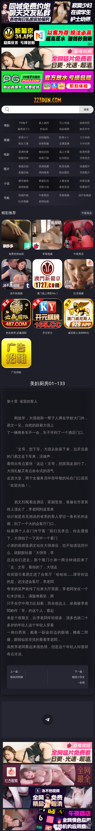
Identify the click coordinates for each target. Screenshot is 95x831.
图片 (7, 169)
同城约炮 (23, 195)
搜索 (86, 109)
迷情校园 (23, 187)
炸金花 (44, 129)
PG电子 (23, 123)
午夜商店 (44, 195)
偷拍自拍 (44, 151)
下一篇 (78, 677)
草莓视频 (64, 195)
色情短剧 (44, 201)
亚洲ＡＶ (23, 137)
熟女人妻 (23, 143)
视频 (7, 140)
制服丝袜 (23, 158)
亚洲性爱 (23, 151)
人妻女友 (64, 180)
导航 (7, 198)
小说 (7, 183)
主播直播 (64, 143)
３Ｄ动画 (85, 137)
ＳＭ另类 (85, 143)
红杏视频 (23, 201)
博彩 (7, 125)
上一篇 (16, 675)
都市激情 (23, 180)
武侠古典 (85, 180)
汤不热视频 (84, 195)
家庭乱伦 (44, 180)
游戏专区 (85, 123)
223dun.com (47, 100)
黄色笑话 (64, 187)
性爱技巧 (85, 187)
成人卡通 (64, 151)
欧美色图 (64, 166)
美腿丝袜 (23, 172)
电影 (7, 154)
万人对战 (64, 123)
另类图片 (85, 172)
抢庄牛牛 (85, 129)
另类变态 (85, 158)
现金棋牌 (64, 129)
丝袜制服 (44, 143)
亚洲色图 (44, 166)
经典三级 (44, 158)
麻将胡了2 (23, 129)
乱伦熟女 (64, 158)
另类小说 (44, 187)
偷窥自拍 (23, 166)
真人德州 (44, 123)
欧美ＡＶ (64, 137)
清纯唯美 (44, 172)
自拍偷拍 (44, 137)
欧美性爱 (85, 151)
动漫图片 (85, 166)
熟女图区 (64, 172)
